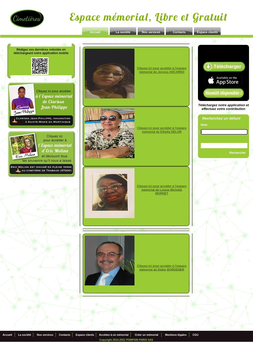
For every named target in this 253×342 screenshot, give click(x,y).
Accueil (7, 335)
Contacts (64, 335)
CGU (195, 335)
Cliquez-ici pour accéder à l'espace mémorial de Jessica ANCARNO (162, 70)
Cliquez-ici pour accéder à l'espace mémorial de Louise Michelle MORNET (162, 189)
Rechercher (237, 153)
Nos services (45, 335)
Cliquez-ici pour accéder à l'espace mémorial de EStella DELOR (162, 130)
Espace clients (85, 335)
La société (24, 335)
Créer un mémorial (146, 335)
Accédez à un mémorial (113, 335)
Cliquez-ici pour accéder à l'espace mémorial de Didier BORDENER (162, 267)
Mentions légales (176, 335)
